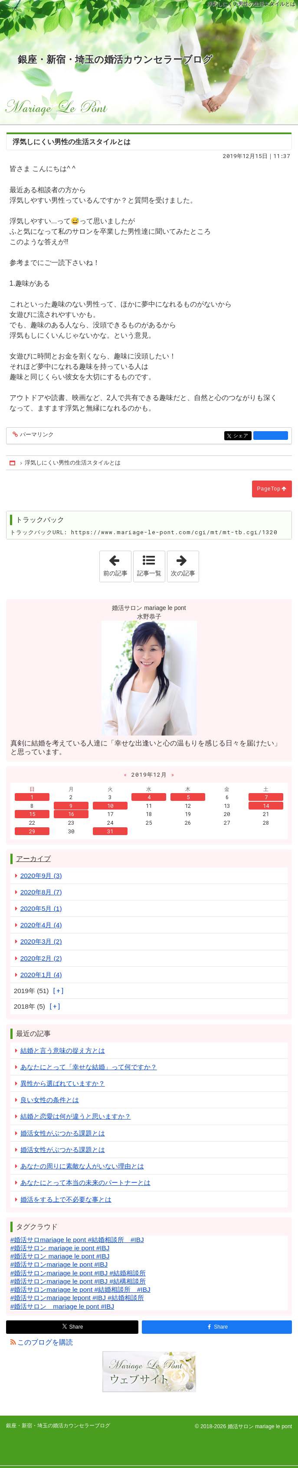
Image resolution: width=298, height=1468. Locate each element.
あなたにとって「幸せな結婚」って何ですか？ (88, 1067)
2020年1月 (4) (41, 974)
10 (110, 805)
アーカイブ (33, 858)
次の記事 (185, 563)
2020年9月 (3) (41, 875)
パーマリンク (36, 435)
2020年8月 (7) (41, 892)
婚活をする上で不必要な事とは (65, 1199)
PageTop (269, 489)
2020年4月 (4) (41, 925)
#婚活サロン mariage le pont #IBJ (60, 1256)
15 (32, 813)
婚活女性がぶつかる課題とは (62, 1133)
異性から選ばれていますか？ (62, 1083)
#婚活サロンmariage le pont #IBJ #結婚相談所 (78, 1273)
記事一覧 (149, 573)
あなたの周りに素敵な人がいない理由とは (82, 1166)
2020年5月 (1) (41, 908)
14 (266, 805)
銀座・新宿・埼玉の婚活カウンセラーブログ (115, 59)
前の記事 (117, 563)
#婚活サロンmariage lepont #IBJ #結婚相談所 (77, 1297)
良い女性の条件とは (49, 1099)
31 (110, 831)
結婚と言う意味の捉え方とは (62, 1050)
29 (32, 831)
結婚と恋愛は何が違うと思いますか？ (75, 1116)
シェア (242, 436)
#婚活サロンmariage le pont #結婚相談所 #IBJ (80, 1289)
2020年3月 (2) (41, 941)
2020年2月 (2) (41, 958)
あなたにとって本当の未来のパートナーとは (85, 1182)
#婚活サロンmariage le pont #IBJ (59, 1264)
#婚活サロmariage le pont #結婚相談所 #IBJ (77, 1239)
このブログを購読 (45, 1342)
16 (71, 813)
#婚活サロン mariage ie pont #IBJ (60, 1248)
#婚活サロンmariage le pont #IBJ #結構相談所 (78, 1281)
